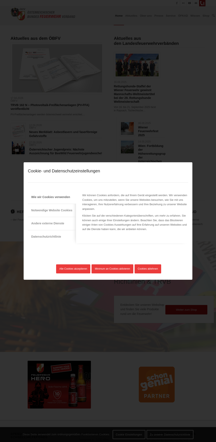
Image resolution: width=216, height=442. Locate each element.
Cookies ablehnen (148, 268)
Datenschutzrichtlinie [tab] (46, 236)
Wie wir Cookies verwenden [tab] (50, 197)
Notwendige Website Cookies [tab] (51, 210)
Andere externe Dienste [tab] (47, 223)
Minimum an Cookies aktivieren (112, 268)
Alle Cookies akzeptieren (73, 268)
